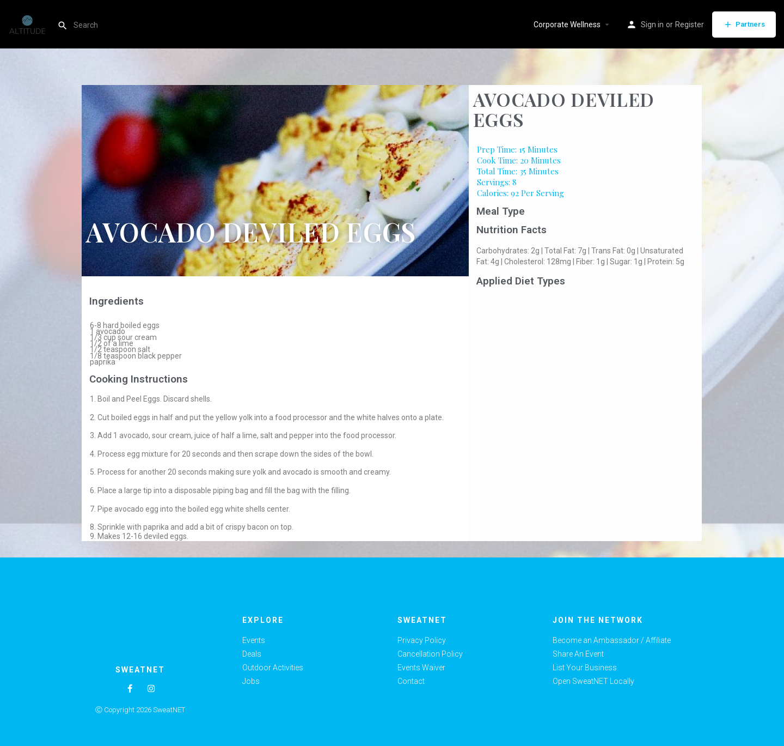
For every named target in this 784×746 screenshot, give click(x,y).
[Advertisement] (585, 372)
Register (689, 24)
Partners (744, 24)
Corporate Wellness (567, 24)
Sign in (652, 24)
